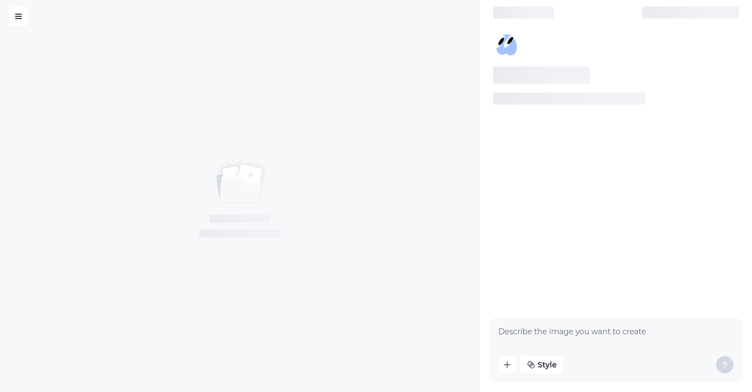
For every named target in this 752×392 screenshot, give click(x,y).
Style (542, 365)
